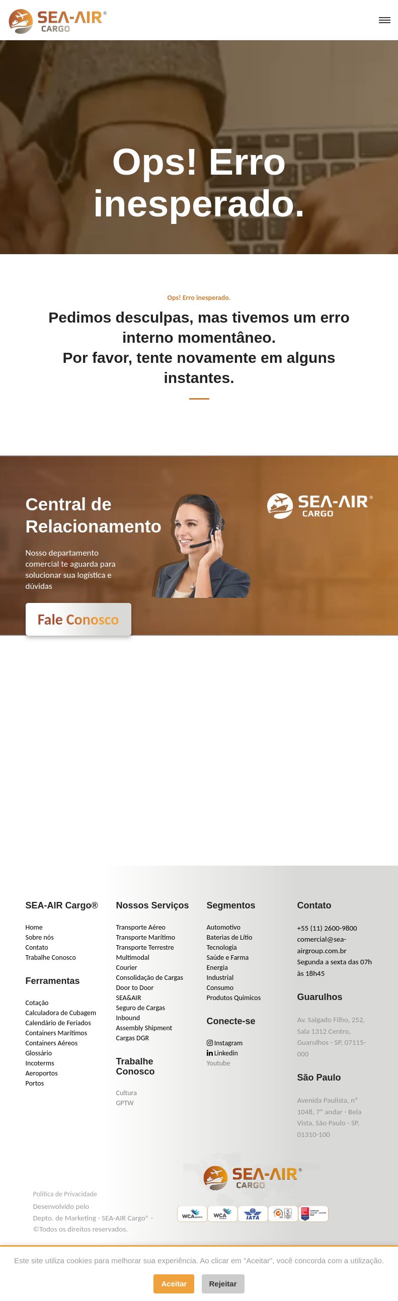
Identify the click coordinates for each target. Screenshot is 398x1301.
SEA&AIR (128, 997)
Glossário (39, 1053)
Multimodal (132, 957)
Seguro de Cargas (140, 1008)
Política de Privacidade (65, 1194)
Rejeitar (223, 1283)
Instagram (225, 1043)
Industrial (220, 977)
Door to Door (135, 987)
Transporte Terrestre (145, 947)
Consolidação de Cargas (149, 977)
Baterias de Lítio (230, 937)
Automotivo (224, 927)
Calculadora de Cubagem (61, 1013)
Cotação (37, 1003)
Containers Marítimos (57, 1033)
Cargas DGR (132, 1038)
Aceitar (174, 1283)
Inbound (128, 1018)
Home (34, 927)
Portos (35, 1083)
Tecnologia (222, 947)
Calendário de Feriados (58, 1023)
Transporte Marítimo (146, 937)
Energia (217, 967)
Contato (37, 947)
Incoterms (40, 1063)
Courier (126, 967)
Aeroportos (42, 1073)
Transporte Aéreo (141, 927)
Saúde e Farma (228, 957)
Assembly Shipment (144, 1028)
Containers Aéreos (52, 1043)
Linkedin (222, 1053)
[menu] (384, 20)
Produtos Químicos (234, 997)
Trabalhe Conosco (51, 957)
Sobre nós (40, 937)
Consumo (220, 987)
